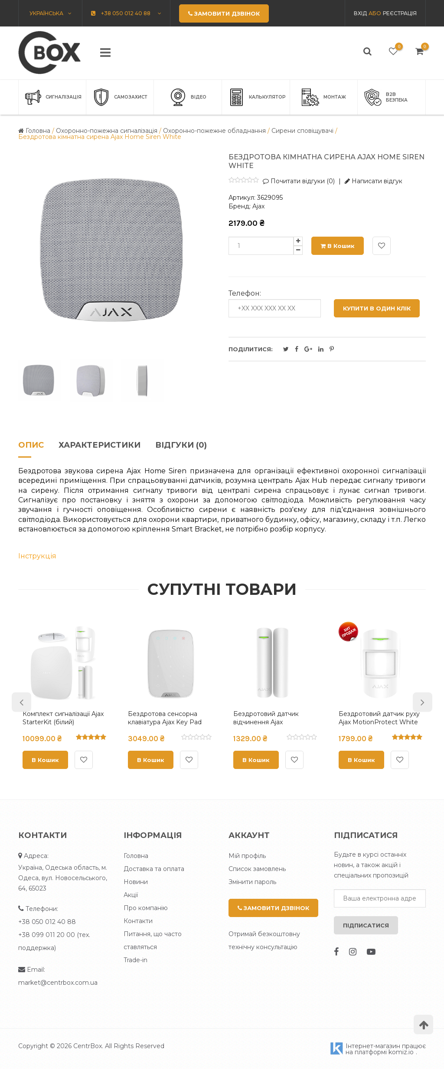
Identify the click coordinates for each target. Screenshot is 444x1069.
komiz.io (401, 1052)
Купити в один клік (377, 308)
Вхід (360, 13)
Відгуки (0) (181, 445)
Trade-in (135, 960)
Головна (136, 856)
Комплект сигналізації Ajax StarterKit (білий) (63, 718)
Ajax (258, 206)
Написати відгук (373, 181)
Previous (21, 702)
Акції (131, 895)
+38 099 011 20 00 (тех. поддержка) (54, 941)
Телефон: (245, 293)
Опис (31, 445)
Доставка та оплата (154, 869)
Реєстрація (400, 13)
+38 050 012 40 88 (47, 922)
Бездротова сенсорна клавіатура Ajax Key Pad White (165, 722)
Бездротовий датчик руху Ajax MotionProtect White (379, 718)
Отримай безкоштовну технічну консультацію (264, 940)
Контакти (138, 921)
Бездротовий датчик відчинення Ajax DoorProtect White (266, 722)
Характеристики (99, 445)
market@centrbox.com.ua (58, 983)
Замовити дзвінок (273, 907)
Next (422, 702)
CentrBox (87, 1046)
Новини (136, 882)
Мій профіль (247, 856)
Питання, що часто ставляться (153, 940)
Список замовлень (257, 869)
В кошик (337, 245)
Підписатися (366, 925)
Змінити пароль (252, 882)
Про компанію (146, 908)
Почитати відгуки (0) (299, 181)
